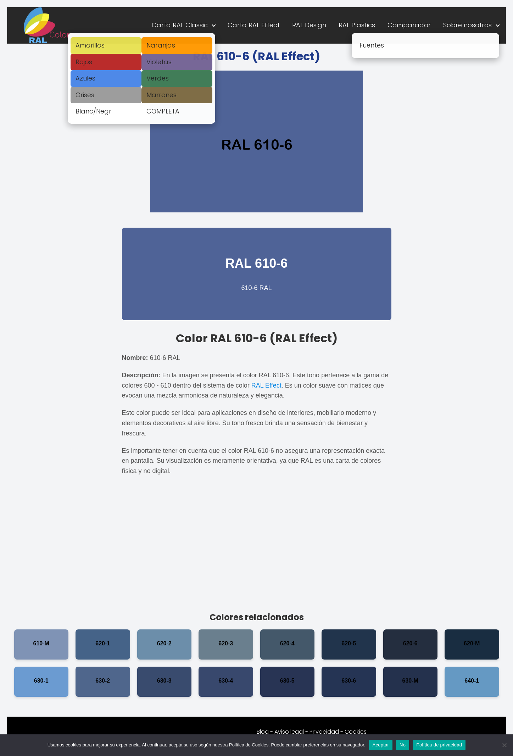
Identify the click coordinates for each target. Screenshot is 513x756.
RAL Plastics (357, 25)
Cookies (356, 732)
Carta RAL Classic (180, 25)
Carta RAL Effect (254, 25)
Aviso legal (289, 732)
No (403, 744)
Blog (263, 732)
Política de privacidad (439, 744)
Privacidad (324, 732)
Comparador (409, 25)
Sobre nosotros (467, 25)
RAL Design (309, 25)
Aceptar (381, 744)
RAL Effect (266, 385)
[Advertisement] (256, 547)
